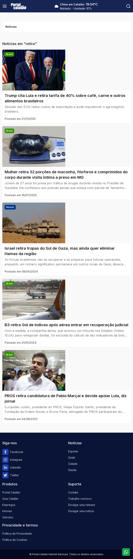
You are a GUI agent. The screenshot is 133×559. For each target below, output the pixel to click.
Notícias (11, 26)
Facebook (12, 452)
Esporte (73, 451)
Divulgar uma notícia (81, 511)
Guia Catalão (10, 498)
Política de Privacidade (17, 533)
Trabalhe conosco (80, 498)
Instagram (12, 460)
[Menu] (4, 6)
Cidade (72, 463)
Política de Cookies (14, 539)
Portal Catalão (11, 492)
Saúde (72, 470)
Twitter (10, 475)
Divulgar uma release (81, 504)
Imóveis (7, 511)
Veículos (7, 517)
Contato (73, 492)
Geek (71, 457)
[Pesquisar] (128, 6)
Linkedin (11, 467)
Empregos (8, 504)
